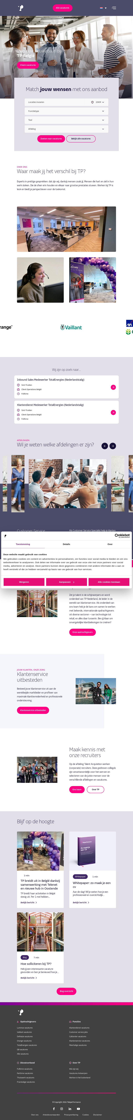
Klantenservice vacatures (79, 1041)
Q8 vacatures (22, 1049)
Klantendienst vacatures (79, 1028)
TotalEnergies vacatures (27, 1045)
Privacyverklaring (71, 1114)
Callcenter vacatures (77, 1036)
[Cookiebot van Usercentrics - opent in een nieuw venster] (117, 536)
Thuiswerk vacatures (25, 1077)
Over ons (34, 1114)
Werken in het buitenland (79, 1077)
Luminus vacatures (25, 1028)
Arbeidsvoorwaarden (51, 1114)
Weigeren (24, 582)
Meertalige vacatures (78, 1045)
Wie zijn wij (73, 1069)
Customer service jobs (78, 1032)
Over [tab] (110, 544)
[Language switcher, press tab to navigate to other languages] (103, 8)
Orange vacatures (24, 1041)
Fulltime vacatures (24, 1069)
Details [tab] (66, 544)
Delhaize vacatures (25, 1036)
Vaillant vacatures (24, 1032)
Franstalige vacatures (26, 1082)
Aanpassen (66, 582)
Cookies (85, 1114)
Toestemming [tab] (23, 544)
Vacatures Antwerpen (78, 1073)
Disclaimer (97, 1114)
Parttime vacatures (25, 1073)
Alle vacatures (23, 1054)
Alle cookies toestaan (109, 582)
